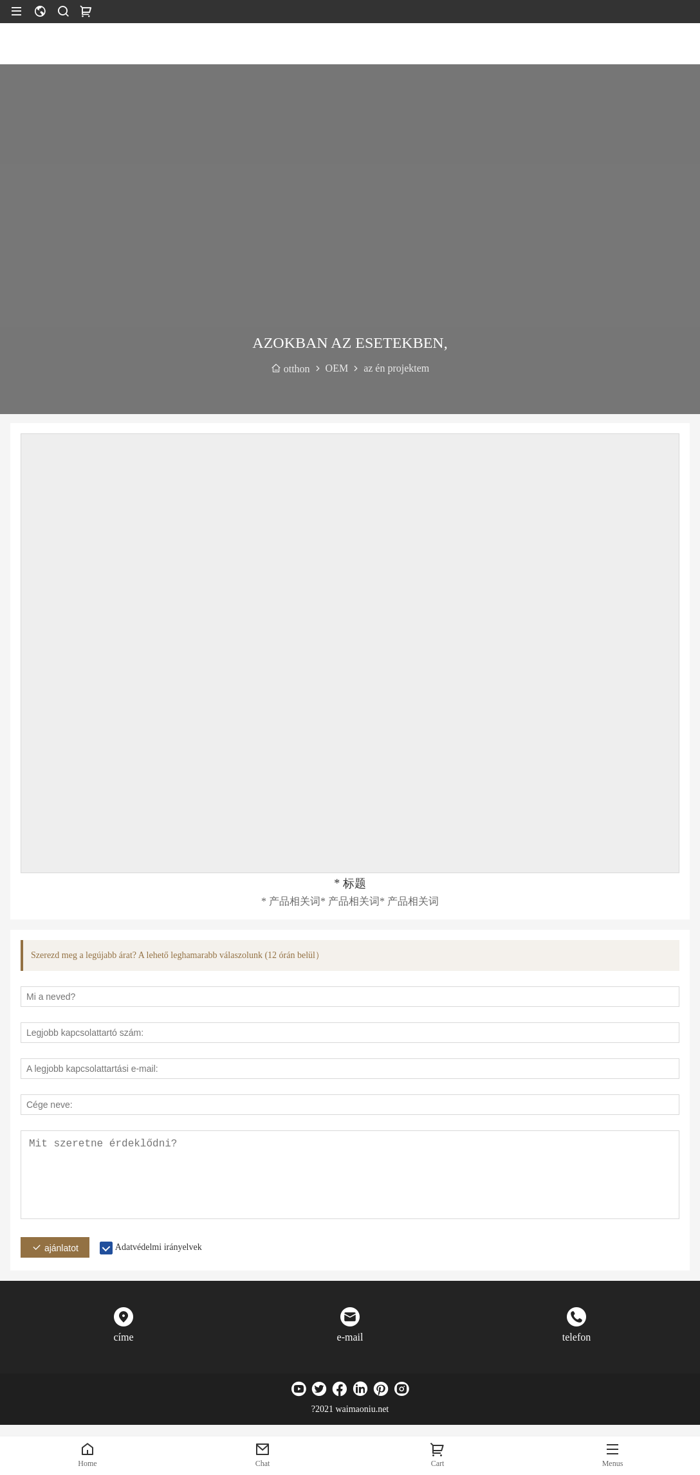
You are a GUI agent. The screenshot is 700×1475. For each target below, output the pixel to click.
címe (123, 1337)
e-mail (350, 1337)
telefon (576, 1337)
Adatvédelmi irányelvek (158, 1247)
